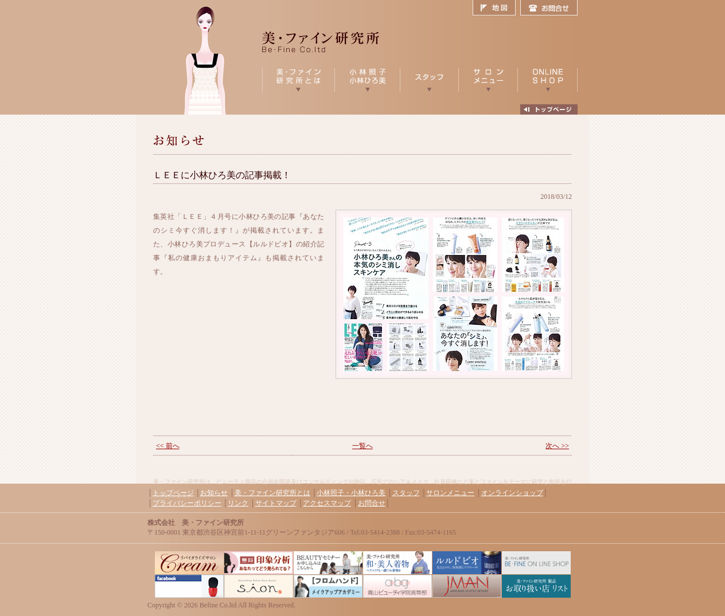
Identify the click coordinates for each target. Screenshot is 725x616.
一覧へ (362, 446)
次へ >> (557, 446)
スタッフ (406, 493)
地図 (496, 8)
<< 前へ (168, 446)
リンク (238, 503)
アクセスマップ (327, 503)
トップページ (173, 493)
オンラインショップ (512, 493)
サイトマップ (276, 503)
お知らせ (214, 493)
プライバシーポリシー (187, 503)
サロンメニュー (450, 493)
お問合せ (549, 8)
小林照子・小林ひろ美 (351, 493)
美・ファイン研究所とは (272, 493)
